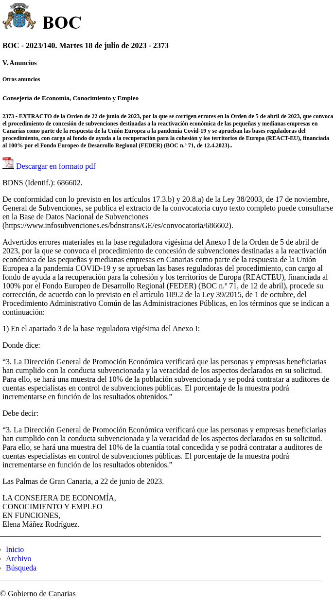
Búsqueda (21, 568)
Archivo (18, 558)
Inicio (15, 549)
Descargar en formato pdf (56, 166)
